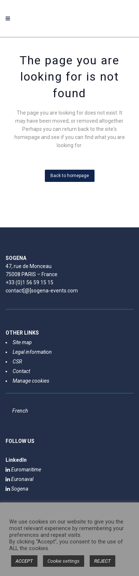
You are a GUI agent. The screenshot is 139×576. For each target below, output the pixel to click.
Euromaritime (23, 469)
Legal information (32, 352)
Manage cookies (31, 381)
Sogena (17, 489)
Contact (21, 371)
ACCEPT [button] (24, 561)
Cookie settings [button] (63, 561)
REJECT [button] (102, 561)
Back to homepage (69, 175)
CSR (17, 362)
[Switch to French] (20, 411)
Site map (22, 342)
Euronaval (19, 479)
